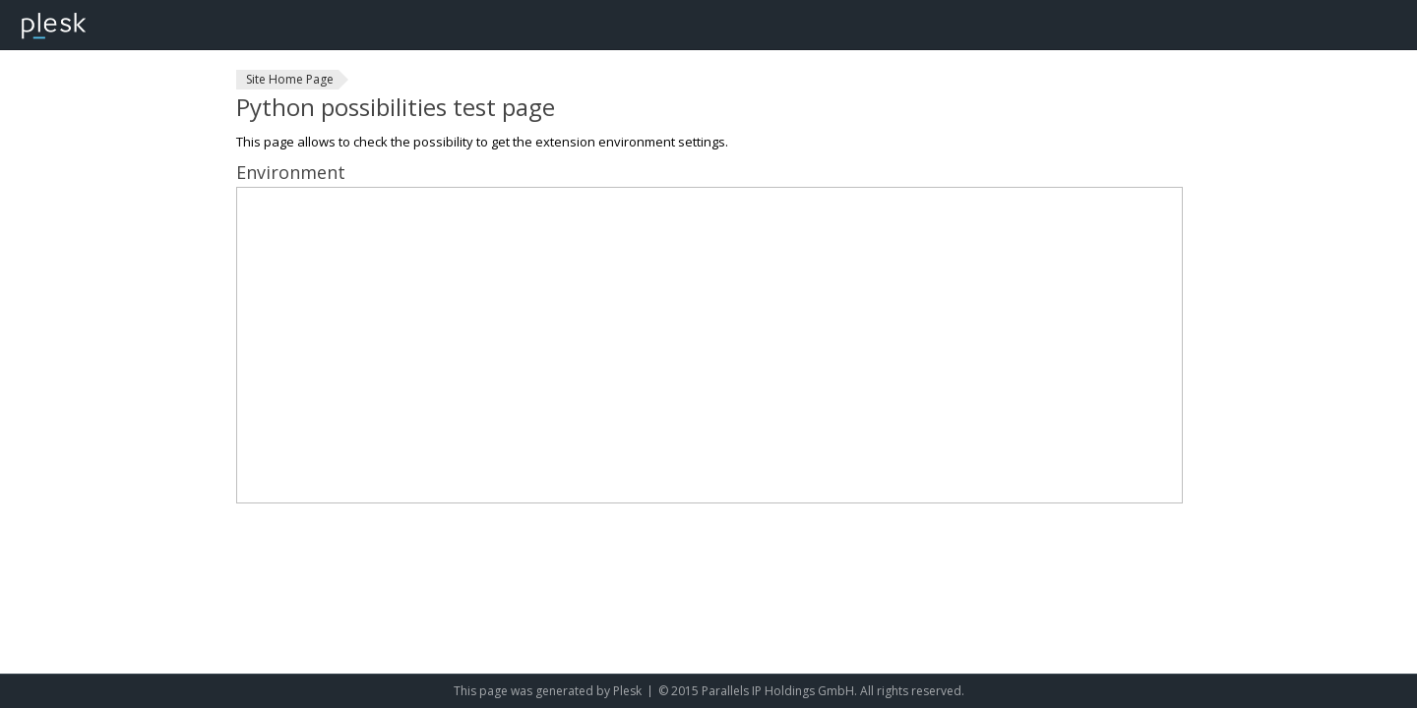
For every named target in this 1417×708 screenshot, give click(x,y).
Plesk (627, 690)
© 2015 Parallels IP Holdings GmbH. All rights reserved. (811, 690)
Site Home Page (290, 79)
